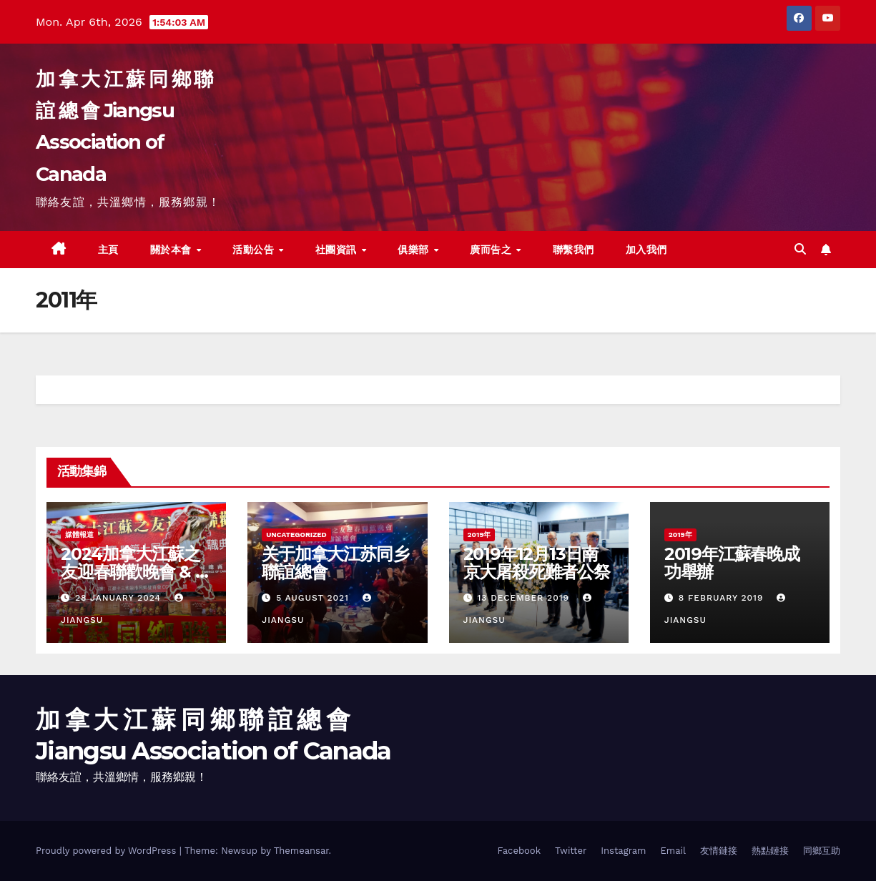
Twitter (570, 850)
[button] (800, 249)
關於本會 (172, 249)
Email (673, 850)
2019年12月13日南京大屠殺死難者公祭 (536, 562)
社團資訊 (337, 249)
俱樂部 (415, 249)
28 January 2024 (119, 598)
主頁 (108, 249)
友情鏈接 (718, 850)
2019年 (479, 534)
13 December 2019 (524, 598)
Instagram (623, 850)
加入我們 (646, 249)
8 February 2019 (723, 598)
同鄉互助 (821, 850)
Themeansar (301, 850)
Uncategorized (296, 534)
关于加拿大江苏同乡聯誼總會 (335, 562)
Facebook (519, 850)
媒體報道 (79, 534)
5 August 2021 (314, 598)
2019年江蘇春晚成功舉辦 (731, 562)
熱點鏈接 (770, 850)
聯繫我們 (573, 249)
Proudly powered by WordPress (107, 850)
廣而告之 (492, 249)
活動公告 (254, 249)
